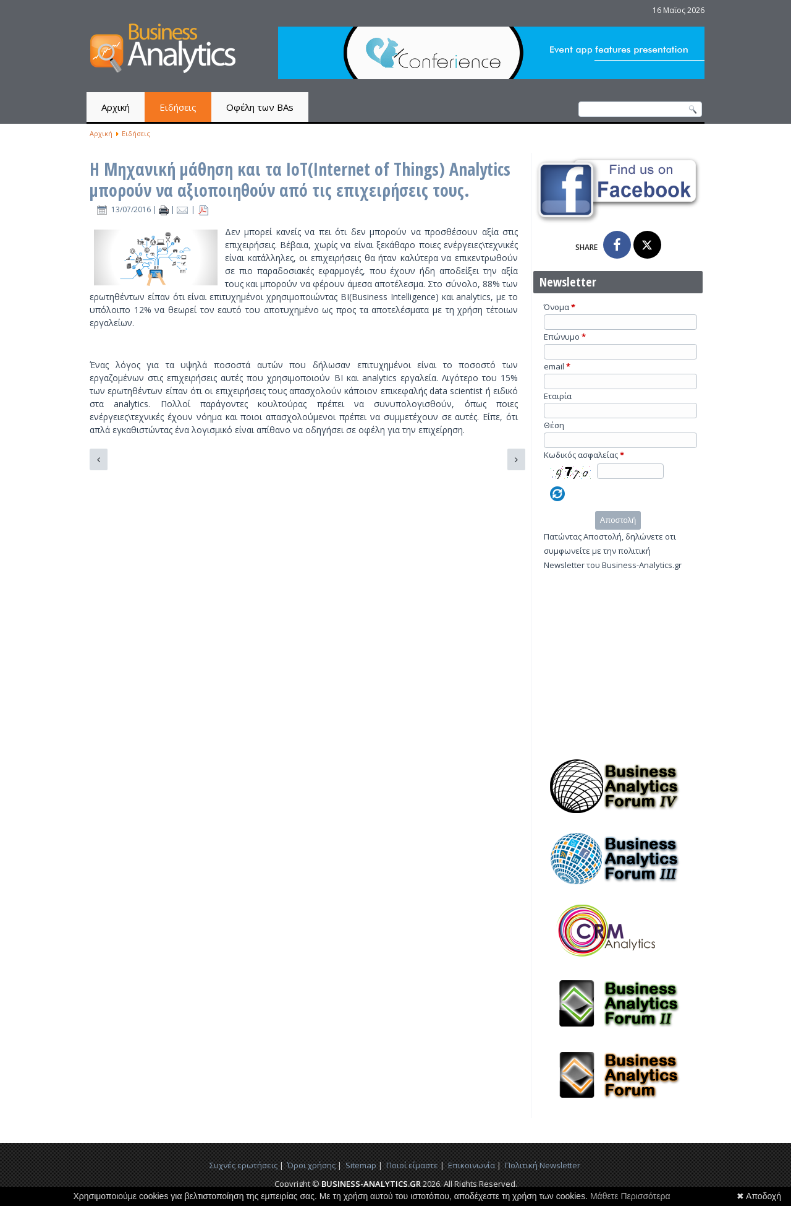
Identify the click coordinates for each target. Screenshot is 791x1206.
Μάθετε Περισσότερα (630, 1196)
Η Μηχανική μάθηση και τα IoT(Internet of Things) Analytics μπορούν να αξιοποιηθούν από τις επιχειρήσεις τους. (300, 179)
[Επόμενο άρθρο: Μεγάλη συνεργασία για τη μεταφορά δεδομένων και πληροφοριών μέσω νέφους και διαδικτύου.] (516, 459)
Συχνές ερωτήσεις (243, 1165)
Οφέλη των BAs (260, 107)
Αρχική (115, 107)
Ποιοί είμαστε (412, 1165)
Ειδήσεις (178, 107)
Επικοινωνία (471, 1165)
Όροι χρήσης (311, 1165)
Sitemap (360, 1165)
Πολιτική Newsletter (542, 1165)
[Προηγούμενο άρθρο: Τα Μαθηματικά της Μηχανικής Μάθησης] (99, 459)
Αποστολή (618, 520)
